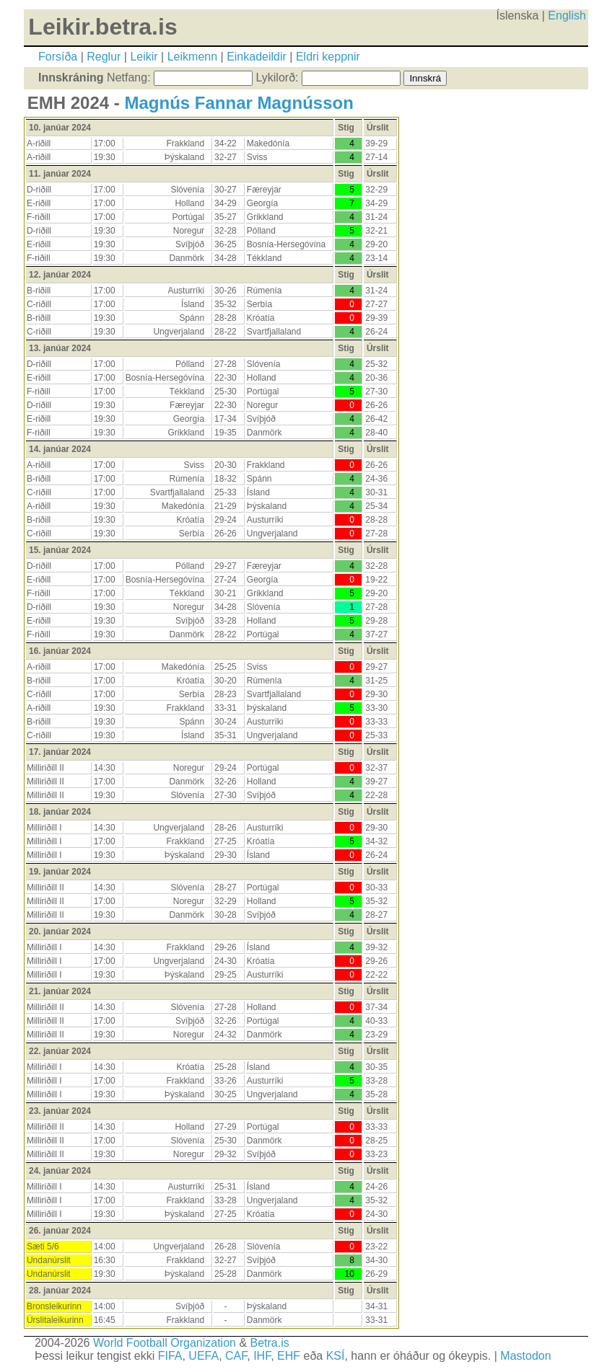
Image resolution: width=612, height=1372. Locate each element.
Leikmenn (192, 56)
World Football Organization (164, 1343)
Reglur (104, 56)
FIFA (170, 1356)
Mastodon (525, 1356)
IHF (262, 1356)
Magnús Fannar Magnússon (238, 102)
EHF (288, 1356)
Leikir (143, 56)
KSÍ (335, 1356)
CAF (236, 1356)
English (566, 15)
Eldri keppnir (328, 56)
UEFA (203, 1356)
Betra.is (269, 1343)
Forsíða (57, 56)
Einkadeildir (257, 56)
